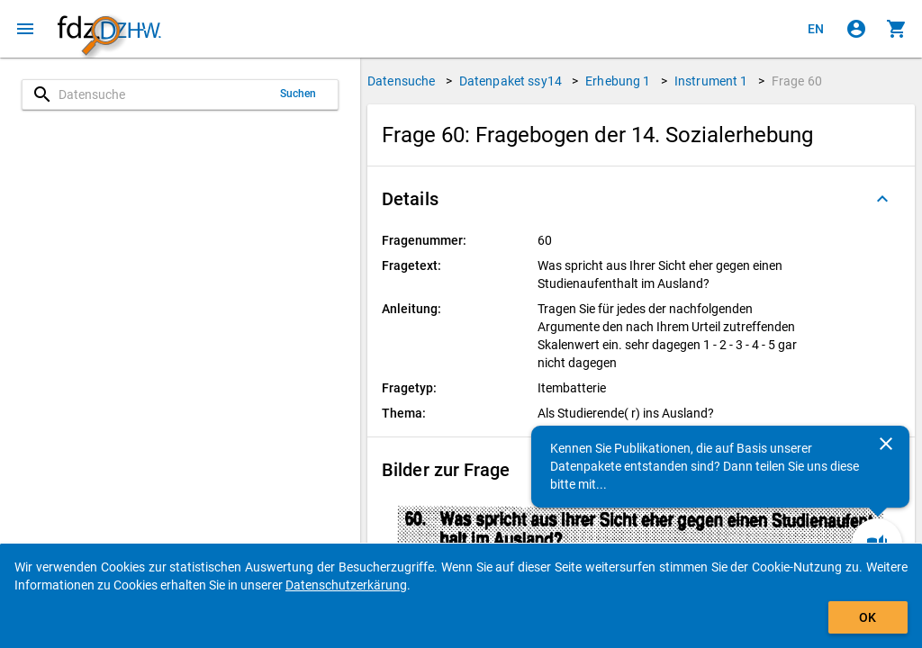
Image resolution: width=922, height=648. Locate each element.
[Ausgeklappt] (882, 199)
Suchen (298, 93)
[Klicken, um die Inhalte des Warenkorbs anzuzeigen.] (897, 29)
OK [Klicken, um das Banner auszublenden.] (867, 617)
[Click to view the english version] (816, 29)
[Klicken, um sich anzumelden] (856, 29)
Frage (797, 81)
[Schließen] (886, 444)
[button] (641, 199)
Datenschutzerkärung (346, 585)
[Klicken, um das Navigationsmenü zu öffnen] (25, 29)
